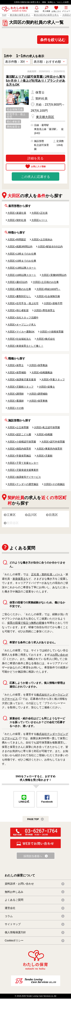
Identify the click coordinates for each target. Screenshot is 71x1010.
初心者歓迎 (13, 121)
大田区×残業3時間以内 (19, 246)
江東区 (11, 514)
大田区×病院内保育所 (19, 448)
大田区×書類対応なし (19, 296)
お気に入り (56, 11)
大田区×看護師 (15, 400)
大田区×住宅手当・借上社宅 (22, 303)
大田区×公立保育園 (18, 427)
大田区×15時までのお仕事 (21, 260)
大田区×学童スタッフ (53, 379)
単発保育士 (19, 578)
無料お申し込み (14, 891)
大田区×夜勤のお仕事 (19, 289)
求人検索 (46, 11)
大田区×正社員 (39, 212)
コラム (9, 916)
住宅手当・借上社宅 (16, 115)
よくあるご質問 (14, 899)
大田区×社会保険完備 (48, 296)
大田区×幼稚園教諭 (42, 372)
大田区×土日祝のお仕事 (46, 282)
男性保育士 (13, 126)
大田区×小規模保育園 (51, 331)
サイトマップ (13, 924)
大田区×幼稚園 (44, 434)
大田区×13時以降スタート (21, 267)
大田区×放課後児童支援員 (21, 379)
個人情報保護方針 (15, 932)
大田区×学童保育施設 (19, 455)
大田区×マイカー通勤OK (20, 331)
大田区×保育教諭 (38, 365)
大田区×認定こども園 (19, 434)
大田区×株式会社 (45, 338)
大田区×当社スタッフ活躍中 (22, 317)
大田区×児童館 (44, 455)
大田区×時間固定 (16, 239)
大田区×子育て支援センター (22, 462)
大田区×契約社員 (16, 220)
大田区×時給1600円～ (48, 289)
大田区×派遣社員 (16, 212)
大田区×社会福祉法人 (19, 338)
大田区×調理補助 (38, 393)
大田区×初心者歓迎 (18, 310)
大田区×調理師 (15, 393)
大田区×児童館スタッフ (20, 386)
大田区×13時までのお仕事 (21, 253)
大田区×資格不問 (53, 303)
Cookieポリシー (14, 940)
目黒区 (53, 514)
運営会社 (10, 907)
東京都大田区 (45, 117)
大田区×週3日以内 (17, 282)
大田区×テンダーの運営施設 (22, 484)
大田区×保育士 (15, 365)
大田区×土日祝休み (42, 239)
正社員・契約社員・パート (47, 574)
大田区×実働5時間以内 (53, 275)
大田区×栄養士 (47, 386)
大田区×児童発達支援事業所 (22, 470)
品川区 (32, 514)
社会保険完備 (15, 109)
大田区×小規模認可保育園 (21, 441)
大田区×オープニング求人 (21, 324)
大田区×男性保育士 (44, 310)
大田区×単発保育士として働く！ (25, 345)
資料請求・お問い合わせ (19, 883)
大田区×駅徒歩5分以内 (50, 246)
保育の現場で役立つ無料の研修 (25, 622)
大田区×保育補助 (16, 372)
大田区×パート (39, 220)
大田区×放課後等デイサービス (24, 477)
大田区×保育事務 (38, 400)
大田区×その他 (15, 408)
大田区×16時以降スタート (21, 275)
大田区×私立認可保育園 (47, 427)
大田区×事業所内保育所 (49, 448)
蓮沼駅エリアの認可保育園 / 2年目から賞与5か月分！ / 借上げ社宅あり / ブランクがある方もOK (35, 80)
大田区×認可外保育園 (53, 441)
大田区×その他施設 (54, 484)
